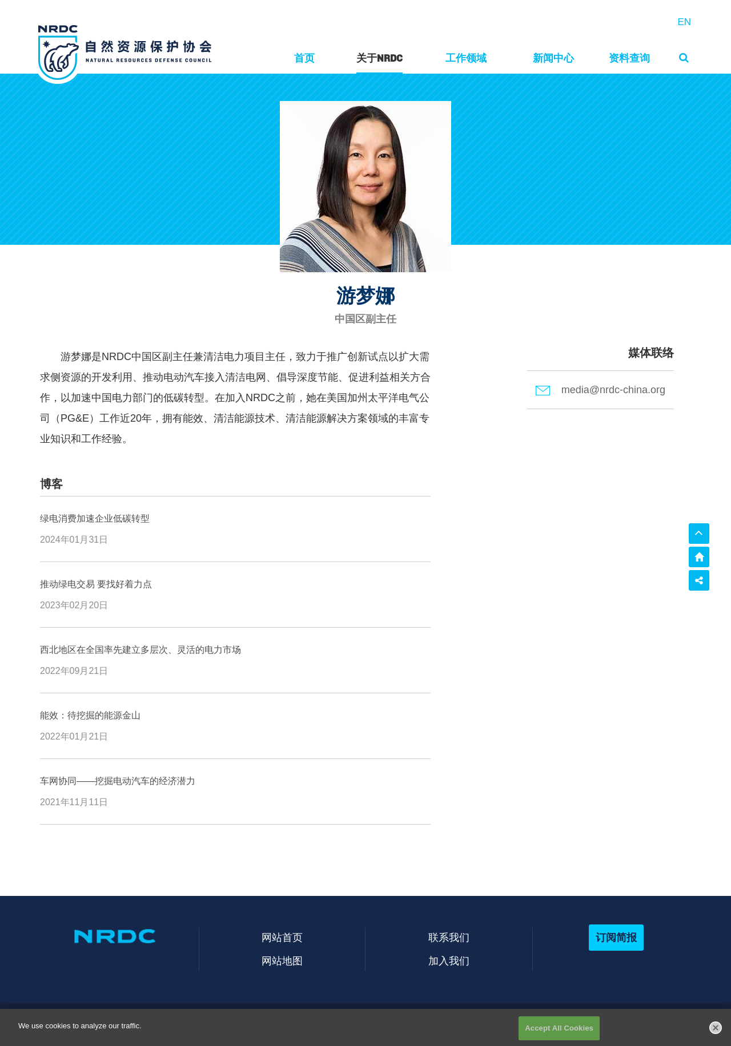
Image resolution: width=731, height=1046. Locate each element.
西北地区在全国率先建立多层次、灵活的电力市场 (140, 650)
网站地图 (282, 961)
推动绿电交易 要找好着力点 (96, 584)
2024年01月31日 (74, 539)
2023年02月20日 (74, 605)
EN (684, 22)
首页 (304, 58)
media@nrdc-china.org (600, 389)
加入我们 (448, 961)
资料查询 (629, 58)
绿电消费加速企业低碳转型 (95, 518)
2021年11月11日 (74, 802)
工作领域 (466, 58)
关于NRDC (379, 58)
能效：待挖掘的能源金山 (90, 715)
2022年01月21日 (74, 736)
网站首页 (282, 937)
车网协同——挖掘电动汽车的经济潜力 (117, 781)
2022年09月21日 (74, 671)
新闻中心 (553, 58)
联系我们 (448, 937)
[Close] (715, 1036)
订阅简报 (616, 937)
